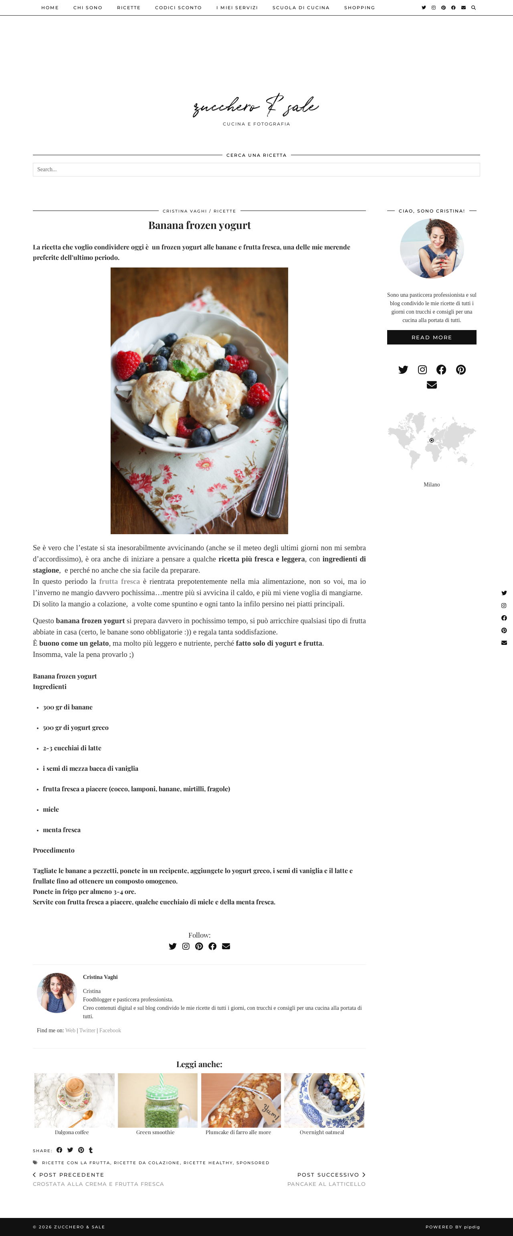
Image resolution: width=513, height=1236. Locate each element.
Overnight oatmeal (322, 1132)
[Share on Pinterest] (81, 1150)
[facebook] (441, 370)
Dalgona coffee (72, 1132)
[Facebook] (453, 7)
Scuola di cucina (301, 7)
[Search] (474, 7)
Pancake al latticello (326, 1179)
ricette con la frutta (76, 1162)
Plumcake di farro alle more (238, 1132)
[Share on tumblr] (91, 1150)
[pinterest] (461, 370)
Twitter (87, 1030)
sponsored (253, 1162)
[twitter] (403, 370)
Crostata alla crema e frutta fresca (98, 1179)
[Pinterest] (443, 7)
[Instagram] (434, 7)
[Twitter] (424, 7)
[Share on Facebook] (60, 1150)
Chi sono (88, 7)
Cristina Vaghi (185, 211)
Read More (432, 337)
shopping (359, 7)
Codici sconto (178, 7)
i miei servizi (237, 7)
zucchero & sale (256, 103)
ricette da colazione (147, 1162)
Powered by (453, 1227)
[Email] (464, 7)
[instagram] (422, 370)
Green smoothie (155, 1132)
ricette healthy (208, 1162)
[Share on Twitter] (70, 1150)
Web (70, 1030)
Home (50, 7)
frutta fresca (119, 581)
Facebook (110, 1030)
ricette (129, 7)
